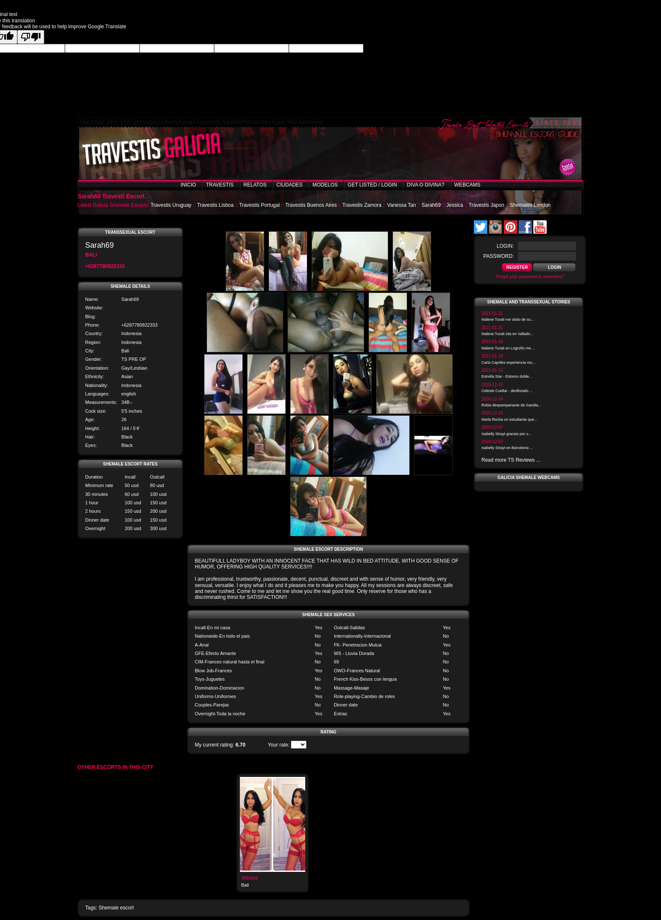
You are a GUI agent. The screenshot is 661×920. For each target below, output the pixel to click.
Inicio (188, 185)
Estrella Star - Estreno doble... (506, 376)
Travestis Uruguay (170, 205)
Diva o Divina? (425, 185)
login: (505, 246)
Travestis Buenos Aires (311, 205)
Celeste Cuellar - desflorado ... (507, 391)
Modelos (325, 185)
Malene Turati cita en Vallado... (507, 334)
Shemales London (530, 205)
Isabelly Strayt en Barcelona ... (507, 448)
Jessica (454, 205)
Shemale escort (116, 908)
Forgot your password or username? (530, 276)
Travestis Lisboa (215, 205)
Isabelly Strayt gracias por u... (506, 434)
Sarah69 (431, 205)
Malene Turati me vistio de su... (507, 319)
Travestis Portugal (259, 205)
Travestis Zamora (362, 205)
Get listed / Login (372, 185)
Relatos (255, 185)
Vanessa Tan (401, 205)
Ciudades (290, 185)
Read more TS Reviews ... (510, 460)
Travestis (220, 185)
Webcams (467, 185)
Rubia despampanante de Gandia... (511, 405)
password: (499, 256)
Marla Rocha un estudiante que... (509, 419)
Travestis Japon (486, 205)
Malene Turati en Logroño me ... (508, 348)
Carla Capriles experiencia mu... (508, 362)
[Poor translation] (30, 37)
